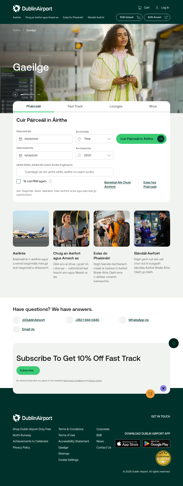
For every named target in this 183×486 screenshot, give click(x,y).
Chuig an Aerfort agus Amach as (41, 17)
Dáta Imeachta (24, 148)
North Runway (22, 435)
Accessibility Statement (73, 441)
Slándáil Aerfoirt (96, 17)
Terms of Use (66, 435)
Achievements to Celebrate (30, 441)
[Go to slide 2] (38, 94)
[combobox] (48, 139)
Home (17, 30)
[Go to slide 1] (27, 94)
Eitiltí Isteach (130, 17)
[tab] (33, 106)
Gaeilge (63, 447)
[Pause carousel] (15, 94)
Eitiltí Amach (158, 17)
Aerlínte (17, 17)
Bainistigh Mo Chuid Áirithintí (117, 184)
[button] (50, 181)
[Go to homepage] (32, 8)
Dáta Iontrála (23, 131)
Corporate (103, 429)
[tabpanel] (91, 159)
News (100, 441)
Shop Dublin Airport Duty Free (32, 429)
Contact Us (104, 447)
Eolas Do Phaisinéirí (73, 17)
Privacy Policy (21, 447)
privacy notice (95, 380)
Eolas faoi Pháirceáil (150, 184)
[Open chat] (174, 343)
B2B (99, 435)
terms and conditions (73, 380)
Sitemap (63, 453)
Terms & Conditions (70, 429)
